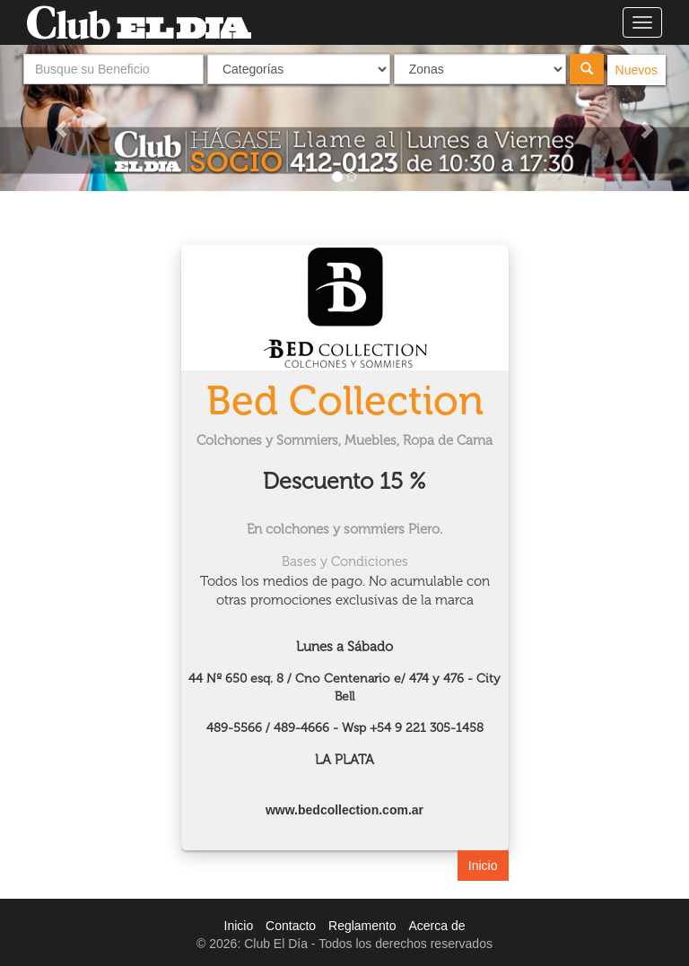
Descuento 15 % (344, 481)
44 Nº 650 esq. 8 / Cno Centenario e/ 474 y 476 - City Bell (344, 687)
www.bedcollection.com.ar (344, 810)
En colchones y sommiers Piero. (344, 529)
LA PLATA (344, 760)
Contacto (291, 925)
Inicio (483, 865)
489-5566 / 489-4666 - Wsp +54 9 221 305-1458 (345, 727)
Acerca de (436, 925)
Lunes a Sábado (344, 647)
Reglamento (362, 925)
